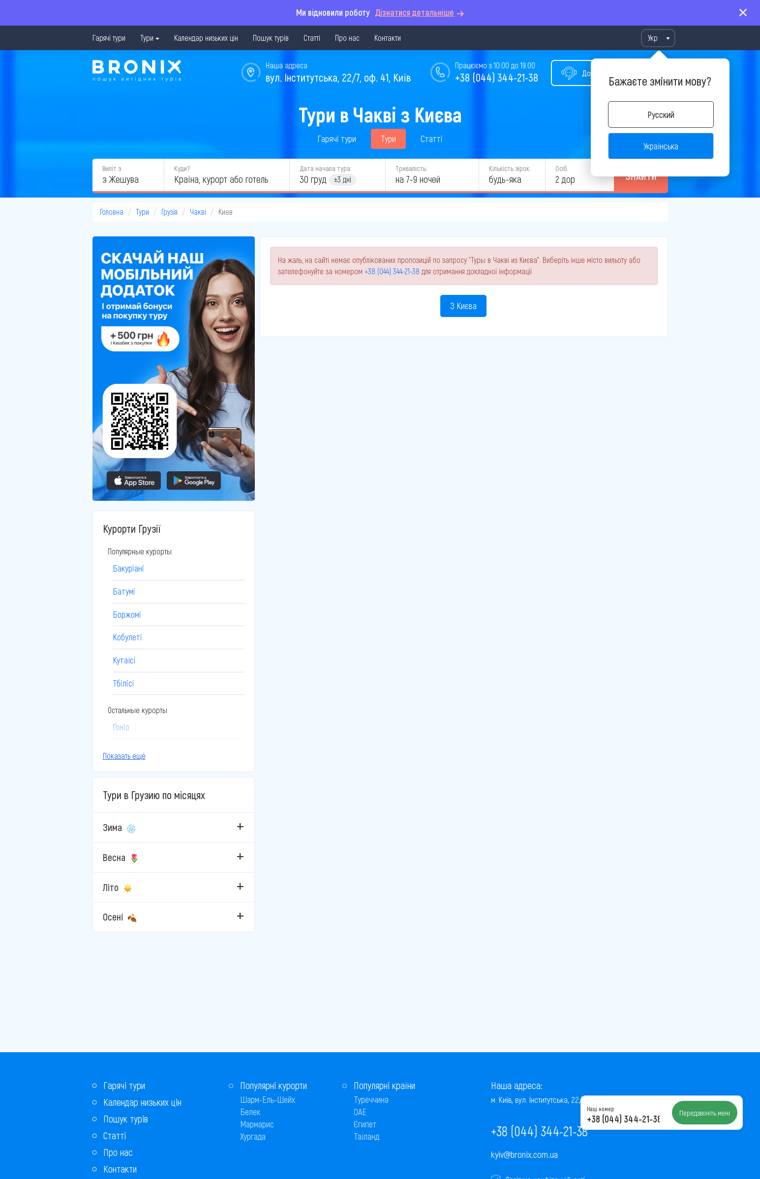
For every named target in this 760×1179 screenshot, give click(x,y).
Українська (660, 146)
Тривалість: (411, 168)
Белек (250, 1111)
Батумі (124, 591)
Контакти (387, 37)
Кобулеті (127, 637)
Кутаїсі (124, 660)
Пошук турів (271, 37)
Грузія (169, 211)
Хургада (253, 1136)
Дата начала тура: (325, 168)
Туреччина (371, 1099)
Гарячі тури (108, 37)
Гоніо (121, 726)
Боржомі (127, 614)
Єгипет (365, 1124)
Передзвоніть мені (704, 1112)
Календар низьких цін (206, 37)
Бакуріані (128, 568)
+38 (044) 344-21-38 (496, 77)
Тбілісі (123, 683)
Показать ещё (124, 755)
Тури (146, 37)
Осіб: (561, 168)
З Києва (463, 305)
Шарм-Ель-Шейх (267, 1099)
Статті (312, 37)
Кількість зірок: (509, 168)
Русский (660, 114)
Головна (111, 211)
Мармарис (257, 1124)
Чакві (198, 211)
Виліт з (111, 168)
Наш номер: (600, 1108)
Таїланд (366, 1136)
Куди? (182, 168)
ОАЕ (360, 1111)
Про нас (347, 37)
